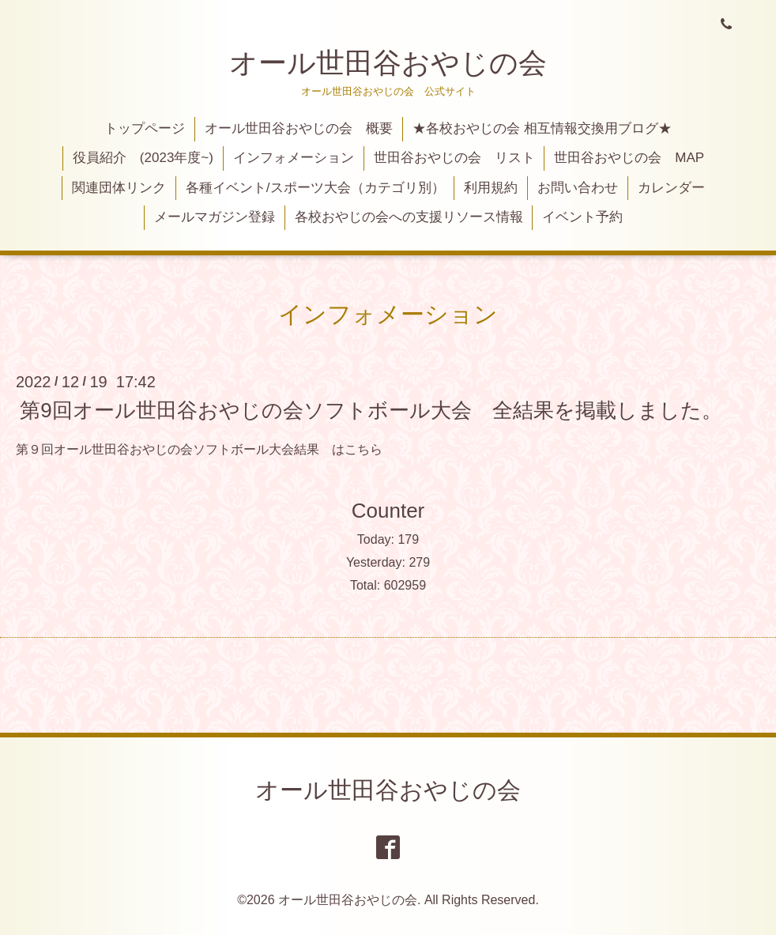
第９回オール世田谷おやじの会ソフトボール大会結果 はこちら (199, 449)
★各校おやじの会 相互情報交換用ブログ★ (542, 128)
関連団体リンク (119, 187)
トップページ (144, 128)
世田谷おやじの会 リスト (454, 157)
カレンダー (671, 187)
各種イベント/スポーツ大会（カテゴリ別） (315, 187)
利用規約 (491, 187)
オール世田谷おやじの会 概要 (299, 128)
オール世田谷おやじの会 (388, 63)
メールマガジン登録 (214, 216)
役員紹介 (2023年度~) (143, 157)
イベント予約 (582, 216)
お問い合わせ (577, 187)
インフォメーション (293, 157)
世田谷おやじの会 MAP (629, 157)
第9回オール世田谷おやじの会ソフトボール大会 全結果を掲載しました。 (370, 409)
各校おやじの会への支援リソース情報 (409, 216)
